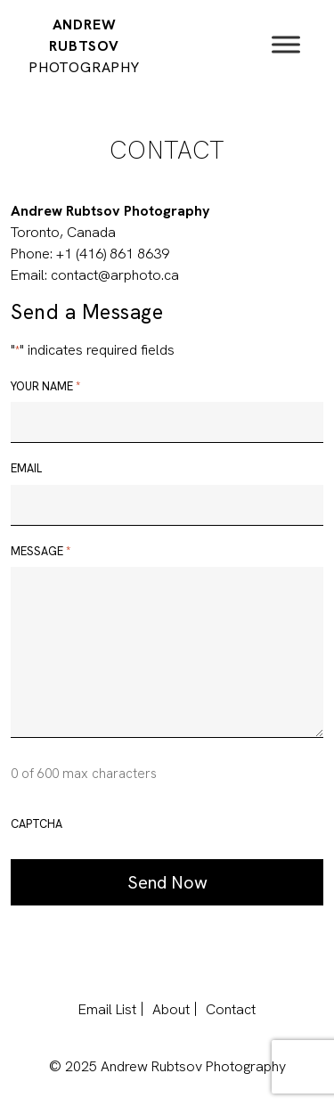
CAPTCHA (36, 824)
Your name (45, 387)
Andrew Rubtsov (84, 46)
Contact (231, 1009)
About (171, 1009)
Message (40, 552)
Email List (107, 1009)
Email (26, 468)
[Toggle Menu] (286, 44)
